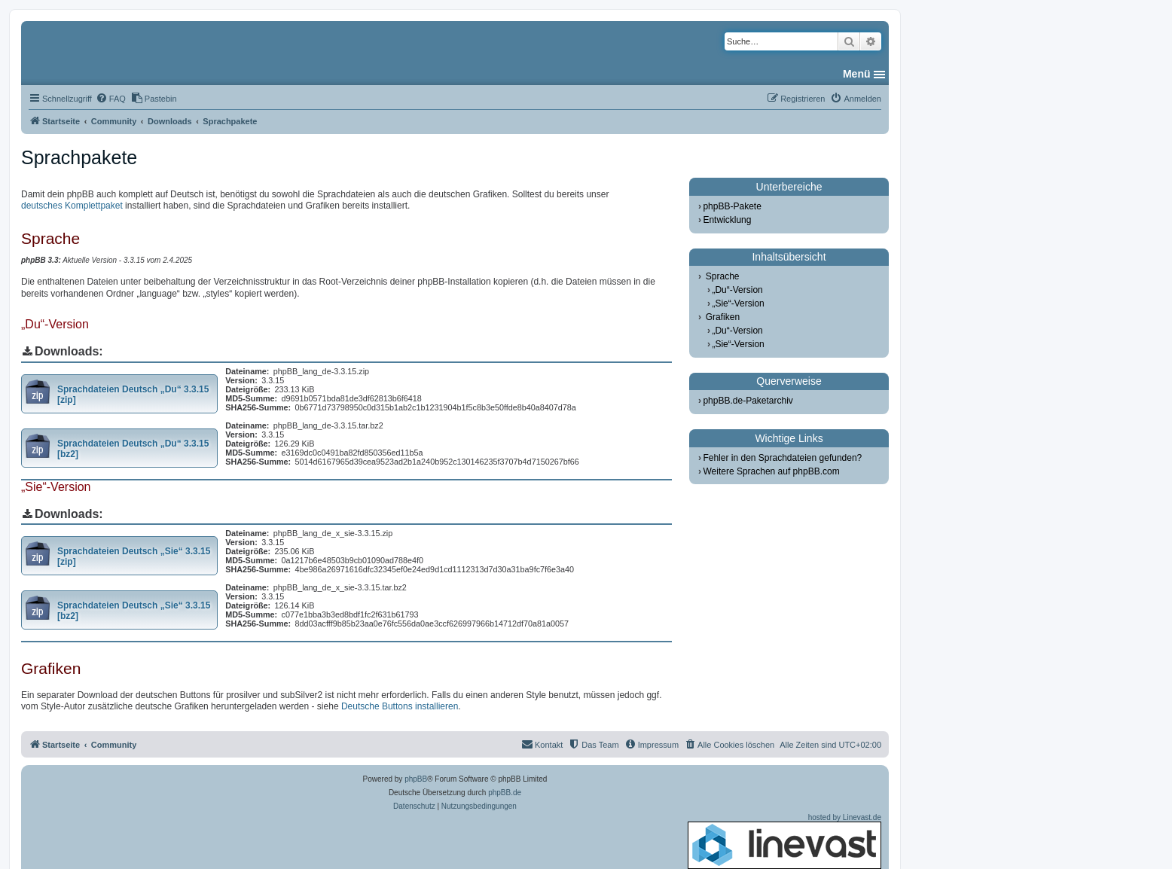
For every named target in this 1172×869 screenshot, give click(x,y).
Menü (857, 74)
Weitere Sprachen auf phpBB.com (771, 471)
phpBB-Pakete (732, 206)
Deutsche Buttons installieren (399, 706)
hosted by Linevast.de (784, 841)
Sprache (723, 276)
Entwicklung (727, 220)
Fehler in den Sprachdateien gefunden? (782, 458)
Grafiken (723, 317)
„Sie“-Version (738, 303)
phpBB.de (504, 792)
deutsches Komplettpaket (72, 205)
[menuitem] (111, 99)
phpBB (415, 779)
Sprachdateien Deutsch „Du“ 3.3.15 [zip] (133, 394)
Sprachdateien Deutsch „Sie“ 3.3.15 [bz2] (133, 610)
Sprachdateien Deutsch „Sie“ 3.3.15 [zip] (133, 556)
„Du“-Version (737, 290)
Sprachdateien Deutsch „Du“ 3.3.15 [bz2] (133, 448)
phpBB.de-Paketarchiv (747, 400)
